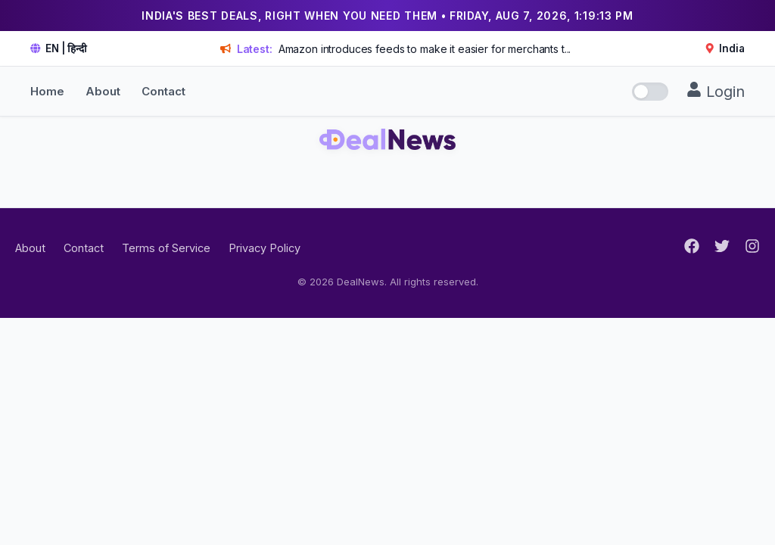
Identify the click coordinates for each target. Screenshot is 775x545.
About (103, 91)
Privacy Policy (264, 247)
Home (47, 91)
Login (715, 91)
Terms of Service (166, 247)
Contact (163, 91)
